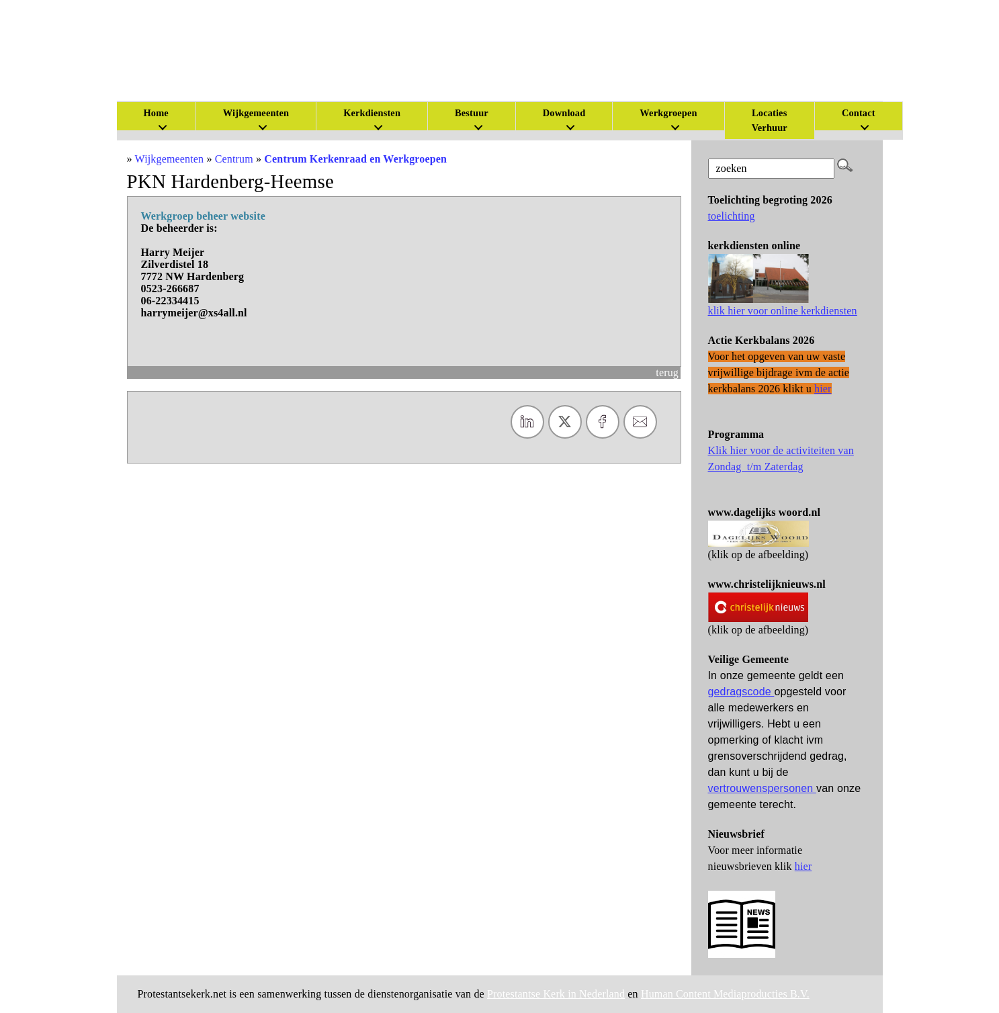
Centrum (234, 159)
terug (667, 372)
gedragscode (741, 691)
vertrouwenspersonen (762, 788)
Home (156, 112)
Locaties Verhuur (769, 120)
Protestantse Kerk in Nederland (556, 994)
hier (803, 866)
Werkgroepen (668, 112)
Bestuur (471, 112)
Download (564, 112)
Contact (858, 112)
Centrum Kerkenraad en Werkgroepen (355, 159)
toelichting (731, 216)
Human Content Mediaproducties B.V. (725, 994)
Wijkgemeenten (256, 112)
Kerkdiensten (371, 112)
